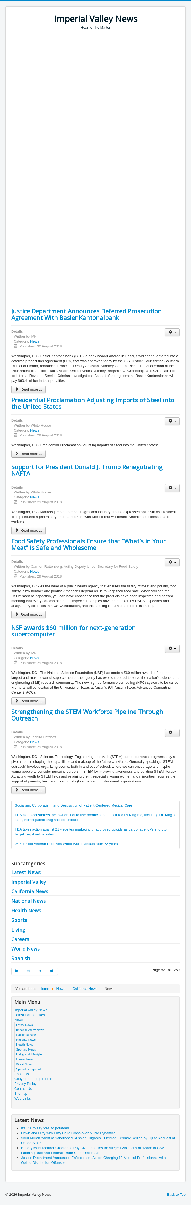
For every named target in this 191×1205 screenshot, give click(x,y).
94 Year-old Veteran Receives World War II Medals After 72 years (66, 844)
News (34, 341)
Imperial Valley (28, 882)
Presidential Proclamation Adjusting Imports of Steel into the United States (92, 403)
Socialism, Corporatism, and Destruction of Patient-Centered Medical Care (73, 805)
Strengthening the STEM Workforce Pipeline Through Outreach (87, 714)
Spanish (20, 958)
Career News (25, 1059)
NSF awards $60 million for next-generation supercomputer (73, 630)
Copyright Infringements (33, 1079)
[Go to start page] (17, 971)
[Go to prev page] (29, 971)
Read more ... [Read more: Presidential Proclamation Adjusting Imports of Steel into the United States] (28, 454)
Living (18, 929)
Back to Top (176, 1194)
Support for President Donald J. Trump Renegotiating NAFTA (87, 470)
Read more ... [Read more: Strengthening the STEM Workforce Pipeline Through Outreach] (28, 790)
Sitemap (20, 1093)
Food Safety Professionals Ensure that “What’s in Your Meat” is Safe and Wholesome (88, 544)
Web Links (22, 1098)
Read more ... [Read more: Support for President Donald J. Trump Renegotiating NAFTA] (28, 530)
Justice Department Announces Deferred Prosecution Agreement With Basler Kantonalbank (86, 314)
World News (25, 948)
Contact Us (23, 1089)
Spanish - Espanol (28, 1069)
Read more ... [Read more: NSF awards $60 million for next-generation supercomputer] (28, 701)
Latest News (26, 872)
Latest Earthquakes (29, 1015)
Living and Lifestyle (29, 1054)
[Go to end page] (52, 971)
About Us (21, 1074)
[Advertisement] (101, 71)
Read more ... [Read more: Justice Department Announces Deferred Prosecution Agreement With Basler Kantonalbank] (28, 389)
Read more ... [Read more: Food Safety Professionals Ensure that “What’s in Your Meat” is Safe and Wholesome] (28, 614)
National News (28, 901)
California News (29, 891)
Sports (19, 920)
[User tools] (172, 332)
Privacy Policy (25, 1084)
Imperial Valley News (30, 1010)
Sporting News (26, 1049)
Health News (26, 910)
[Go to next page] (40, 971)
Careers (20, 939)
